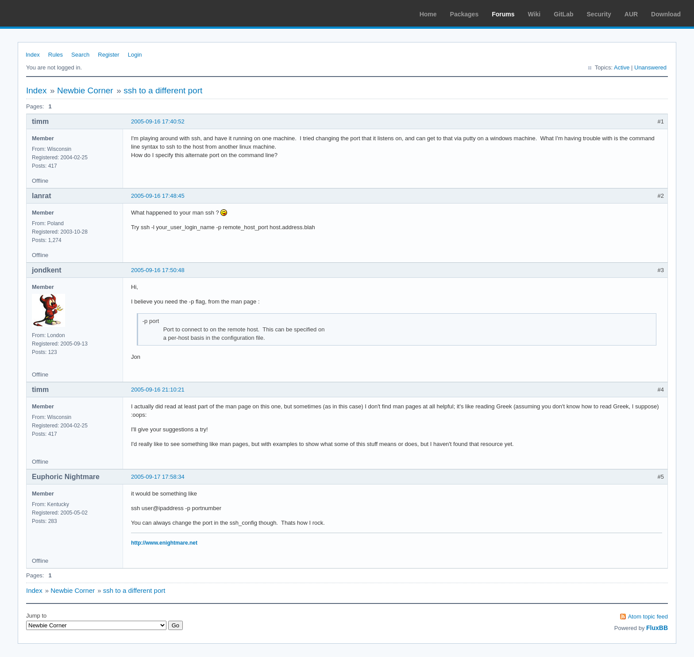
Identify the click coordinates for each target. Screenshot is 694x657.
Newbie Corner (85, 90)
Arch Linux (49, 13)
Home (428, 14)
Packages (464, 14)
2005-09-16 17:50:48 (158, 270)
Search (80, 54)
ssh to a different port (162, 90)
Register (108, 54)
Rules (55, 54)
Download (666, 14)
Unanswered (650, 67)
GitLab (563, 14)
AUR (631, 14)
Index (33, 54)
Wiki (534, 14)
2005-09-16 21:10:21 (158, 389)
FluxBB (657, 627)
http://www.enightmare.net (164, 543)
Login (135, 54)
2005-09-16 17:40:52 (158, 121)
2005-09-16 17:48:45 (158, 195)
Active (621, 67)
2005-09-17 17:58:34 (158, 476)
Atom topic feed (648, 616)
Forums (503, 14)
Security (599, 14)
